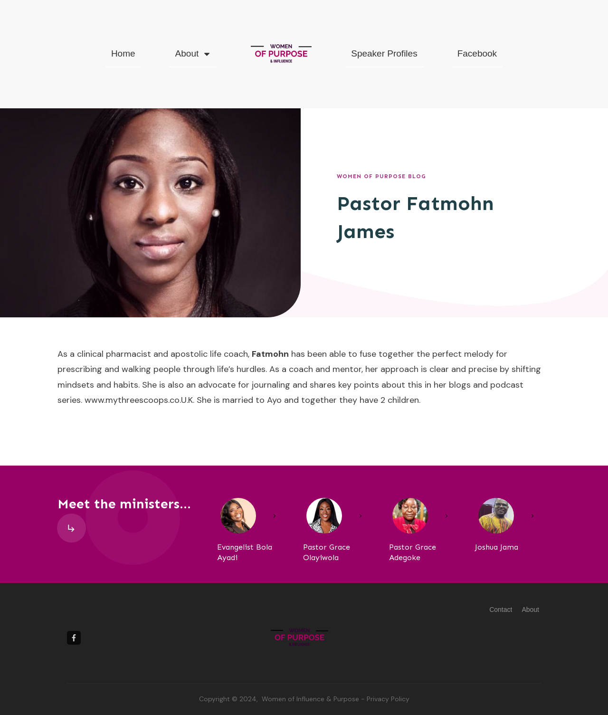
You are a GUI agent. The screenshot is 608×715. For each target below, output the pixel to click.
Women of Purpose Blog (381, 176)
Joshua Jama (496, 547)
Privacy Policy (388, 699)
